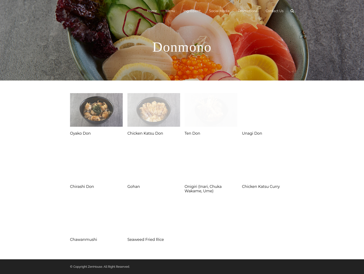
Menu (170, 11)
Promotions (247, 11)
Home (152, 11)
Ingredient (192, 11)
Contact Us (275, 11)
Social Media (219, 11)
